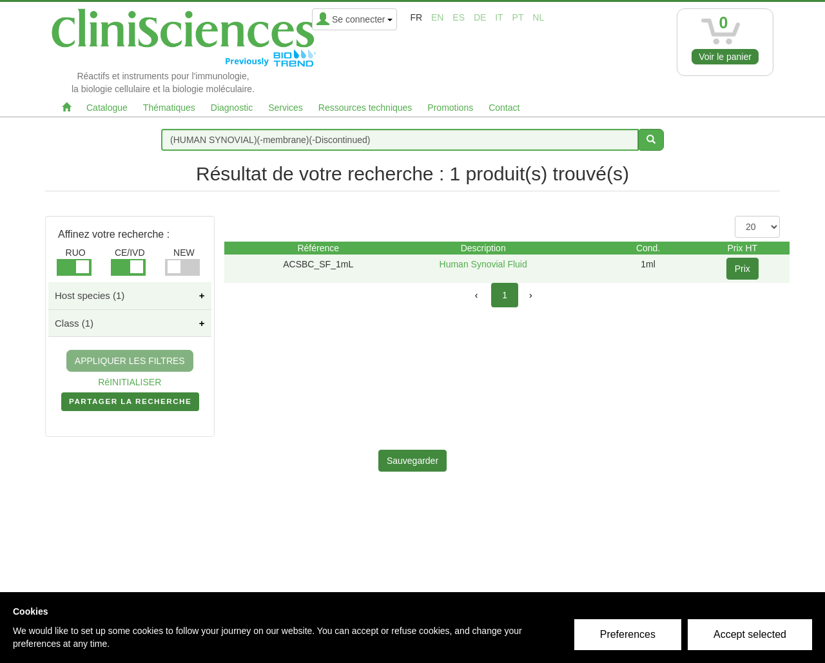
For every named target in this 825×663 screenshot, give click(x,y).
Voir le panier (725, 57)
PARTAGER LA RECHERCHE (130, 404)
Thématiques (169, 107)
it (499, 17)
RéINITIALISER (129, 382)
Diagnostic (232, 107)
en (437, 17)
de (480, 17)
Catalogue (107, 107)
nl (538, 17)
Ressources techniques (365, 107)
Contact (504, 107)
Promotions (450, 107)
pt (518, 17)
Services (285, 107)
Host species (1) (89, 295)
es (458, 17)
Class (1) (74, 323)
